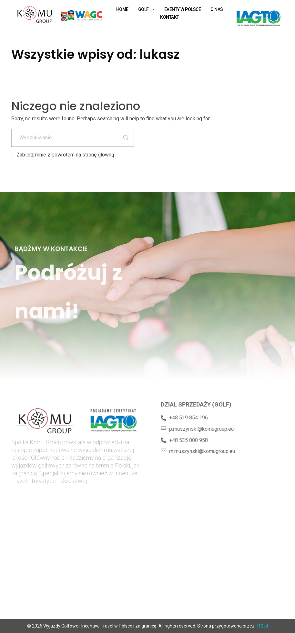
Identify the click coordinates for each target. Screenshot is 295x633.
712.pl (262, 625)
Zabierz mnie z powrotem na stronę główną (62, 155)
